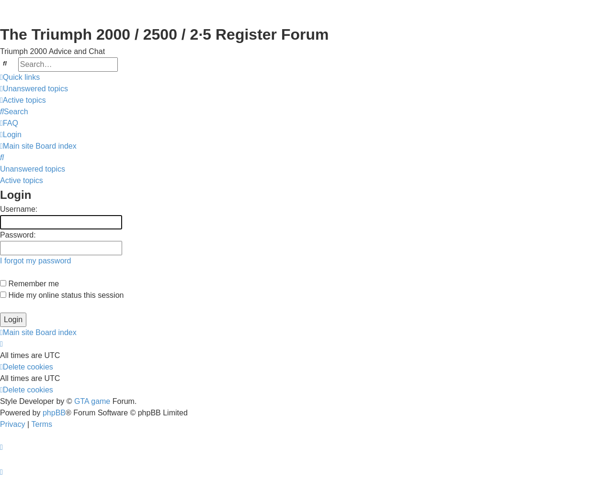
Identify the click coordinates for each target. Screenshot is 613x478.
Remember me (29, 284)
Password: (18, 235)
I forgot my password (35, 261)
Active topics (21, 180)
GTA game (92, 401)
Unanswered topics (32, 169)
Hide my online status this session (62, 295)
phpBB (54, 413)
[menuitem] (34, 89)
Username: (18, 209)
